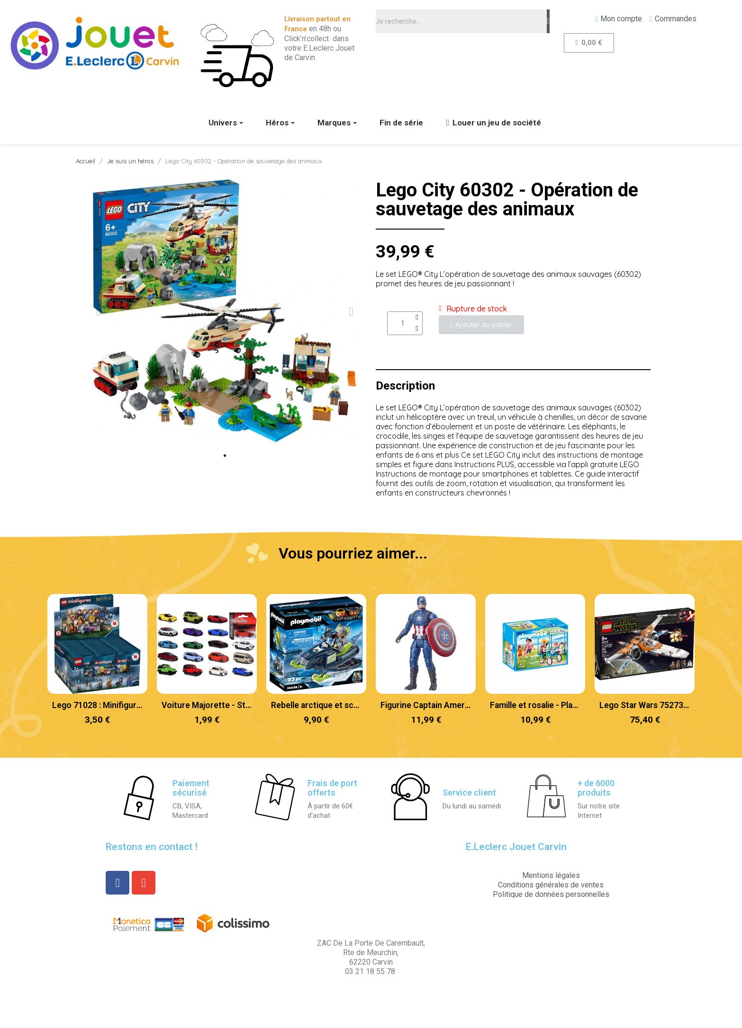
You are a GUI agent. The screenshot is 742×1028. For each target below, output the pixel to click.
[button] (225, 455)
